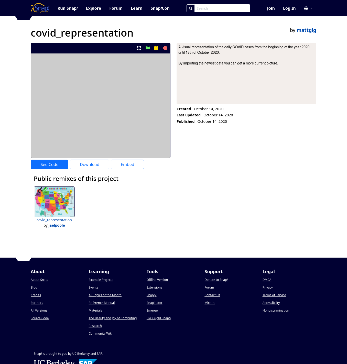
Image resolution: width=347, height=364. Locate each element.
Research (95, 326)
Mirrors (209, 303)
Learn (137, 8)
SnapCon (160, 8)
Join (271, 8)
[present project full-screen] (139, 48)
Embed (127, 164)
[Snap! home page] (40, 8)
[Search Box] (222, 8)
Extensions (154, 287)
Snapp (152, 295)
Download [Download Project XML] (89, 164)
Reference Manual (102, 303)
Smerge (152, 310)
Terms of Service (274, 295)
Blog (34, 287)
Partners (37, 303)
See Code (50, 164)
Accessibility (271, 303)
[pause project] (156, 48)
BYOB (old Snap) (159, 318)
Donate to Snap (215, 280)
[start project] (147, 48)
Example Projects (101, 280)
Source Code (40, 318)
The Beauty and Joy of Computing (113, 318)
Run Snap (68, 8)
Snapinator (154, 303)
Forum (116, 8)
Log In (289, 8)
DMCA (267, 280)
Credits (36, 295)
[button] (308, 8)
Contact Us (212, 295)
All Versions (39, 310)
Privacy (268, 287)
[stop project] (164, 48)
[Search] (191, 8)
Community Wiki (100, 333)
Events (93, 287)
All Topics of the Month (105, 295)
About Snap (39, 280)
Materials (95, 310)
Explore (93, 8)
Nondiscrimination (276, 310)
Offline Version (157, 280)
